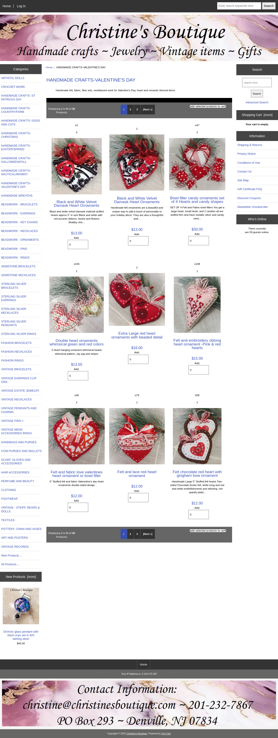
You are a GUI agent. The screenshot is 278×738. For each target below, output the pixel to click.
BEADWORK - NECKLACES (19, 231)
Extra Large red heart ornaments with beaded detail (137, 335)
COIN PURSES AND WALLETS (21, 451)
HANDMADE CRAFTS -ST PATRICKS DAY (18, 97)
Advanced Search (257, 102)
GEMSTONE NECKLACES (18, 275)
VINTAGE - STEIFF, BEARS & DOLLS (20, 509)
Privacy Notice (246, 153)
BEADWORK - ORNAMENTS (20, 239)
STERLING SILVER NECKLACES (13, 310)
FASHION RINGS (12, 360)
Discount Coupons (249, 198)
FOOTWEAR (9, 498)
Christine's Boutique (136, 733)
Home (6, 6)
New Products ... (11, 555)
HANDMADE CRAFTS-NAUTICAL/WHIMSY (16, 172)
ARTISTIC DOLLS (12, 78)
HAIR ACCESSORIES (15, 472)
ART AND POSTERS (14, 537)
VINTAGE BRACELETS (16, 369)
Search (257, 69)
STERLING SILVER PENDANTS (13, 323)
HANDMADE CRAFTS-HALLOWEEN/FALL (16, 160)
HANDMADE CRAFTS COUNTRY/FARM (15, 110)
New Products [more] (21, 577)
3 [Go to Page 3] (137, 109)
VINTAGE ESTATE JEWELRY (20, 390)
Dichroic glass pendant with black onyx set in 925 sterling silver (21, 614)
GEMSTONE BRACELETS (18, 266)
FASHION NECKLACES (16, 351)
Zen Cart (166, 733)
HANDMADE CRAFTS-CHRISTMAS (16, 135)
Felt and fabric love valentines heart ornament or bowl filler (76, 474)
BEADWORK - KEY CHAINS (19, 222)
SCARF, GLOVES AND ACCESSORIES (16, 461)
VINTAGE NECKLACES (16, 399)
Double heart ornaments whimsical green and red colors (77, 342)
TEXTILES (8, 520)
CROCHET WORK (13, 87)
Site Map (243, 180)
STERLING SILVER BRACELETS (13, 285)
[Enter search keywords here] (239, 5)
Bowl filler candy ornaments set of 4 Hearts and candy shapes (197, 200)
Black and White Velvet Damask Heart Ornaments (76, 204)
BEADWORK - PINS (14, 248)
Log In (21, 6)
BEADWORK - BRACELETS (19, 204)
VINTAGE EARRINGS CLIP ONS (18, 380)
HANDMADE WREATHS (16, 195)
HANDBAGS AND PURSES (18, 442)
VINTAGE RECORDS (15, 546)
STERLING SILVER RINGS (18, 334)
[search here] (257, 82)
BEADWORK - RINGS (15, 257)
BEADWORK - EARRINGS (18, 213)
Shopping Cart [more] (257, 115)
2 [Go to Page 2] (130, 109)
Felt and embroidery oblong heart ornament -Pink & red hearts (197, 344)
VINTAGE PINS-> (12, 420)
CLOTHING (8, 490)
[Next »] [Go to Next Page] (147, 109)
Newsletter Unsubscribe (252, 207)
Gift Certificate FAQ (249, 189)
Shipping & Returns (249, 145)
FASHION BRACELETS (16, 343)
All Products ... (10, 564)
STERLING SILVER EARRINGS (13, 298)
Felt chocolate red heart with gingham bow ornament (197, 474)
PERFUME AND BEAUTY (17, 481)
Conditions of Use (248, 162)
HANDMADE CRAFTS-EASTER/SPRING (16, 147)
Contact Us (244, 171)
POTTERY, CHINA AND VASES (21, 529)
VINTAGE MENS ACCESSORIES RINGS (16, 431)
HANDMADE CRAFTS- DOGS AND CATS (20, 122)
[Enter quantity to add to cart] (78, 244)
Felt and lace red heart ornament (136, 474)
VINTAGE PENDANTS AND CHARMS (19, 409)
